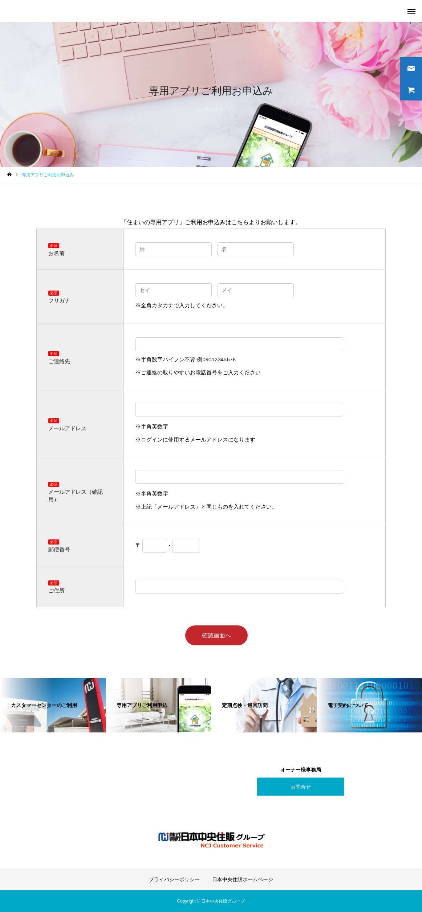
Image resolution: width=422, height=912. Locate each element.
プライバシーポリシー (174, 879)
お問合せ (301, 786)
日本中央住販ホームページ (242, 879)
